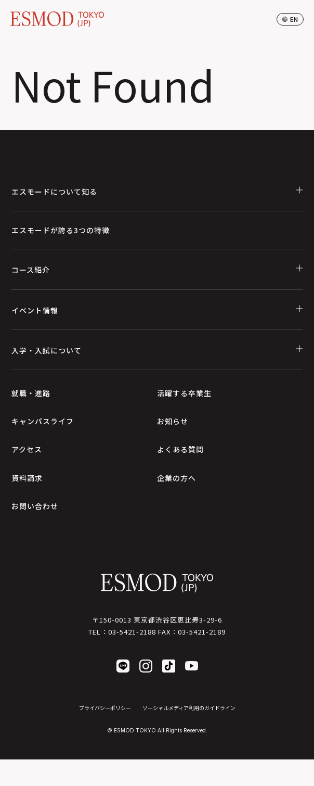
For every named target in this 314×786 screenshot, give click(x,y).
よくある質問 (180, 449)
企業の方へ (176, 478)
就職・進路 (30, 393)
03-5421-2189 (202, 632)
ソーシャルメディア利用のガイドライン (189, 708)
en (290, 19)
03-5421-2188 (132, 632)
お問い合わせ (34, 506)
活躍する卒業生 (184, 393)
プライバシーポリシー (105, 708)
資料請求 (27, 478)
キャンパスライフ (42, 421)
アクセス (26, 449)
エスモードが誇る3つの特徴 (60, 230)
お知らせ (172, 421)
